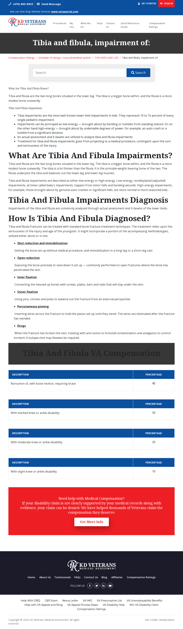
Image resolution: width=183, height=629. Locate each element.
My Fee (72, 25)
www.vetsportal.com (64, 11)
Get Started (147, 3)
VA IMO (87, 600)
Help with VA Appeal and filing (43, 604)
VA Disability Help (114, 604)
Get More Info (91, 522)
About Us (45, 577)
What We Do (86, 25)
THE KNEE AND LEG (106, 57)
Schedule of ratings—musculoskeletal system (64, 57)
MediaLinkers (167, 619)
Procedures (59, 23)
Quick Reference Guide (130, 25)
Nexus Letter (70, 600)
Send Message (51, 4)
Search (138, 72)
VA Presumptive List (109, 600)
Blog (104, 577)
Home (31, 577)
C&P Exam (51, 600)
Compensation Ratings (157, 25)
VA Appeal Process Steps (82, 604)
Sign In (166, 3)
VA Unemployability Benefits (144, 600)
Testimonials (62, 577)
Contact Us (110, 25)
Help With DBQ (30, 600)
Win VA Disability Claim (144, 604)
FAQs (100, 23)
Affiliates (116, 577)
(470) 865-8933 (22, 4)
